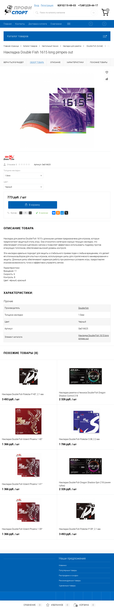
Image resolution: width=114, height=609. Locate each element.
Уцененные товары (67, 586)
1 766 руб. (85, 445)
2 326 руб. (85, 400)
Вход (36, 5)
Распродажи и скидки (68, 575)
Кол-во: (14, 212)
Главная (8, 24)
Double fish (83, 308)
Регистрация (47, 5)
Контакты (20, 24)
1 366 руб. (28, 445)
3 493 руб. (28, 400)
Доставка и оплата (37, 24)
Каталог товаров (57, 36)
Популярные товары (68, 570)
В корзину (32, 204)
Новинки (62, 565)
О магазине (56, 24)
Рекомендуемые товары (70, 580)
